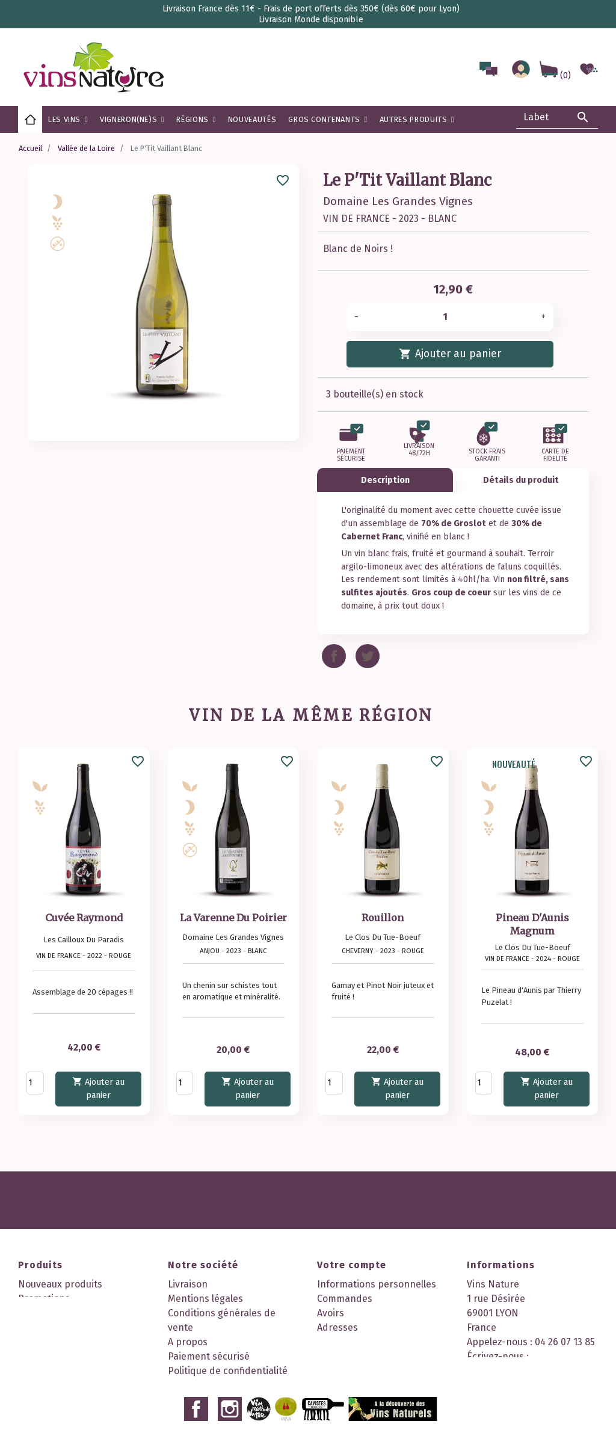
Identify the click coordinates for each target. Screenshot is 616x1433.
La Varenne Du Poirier (233, 918)
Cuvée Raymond (84, 918)
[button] (195, 119)
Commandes (344, 1298)
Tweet (368, 656)
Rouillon (383, 918)
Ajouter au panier (449, 353)
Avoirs (330, 1313)
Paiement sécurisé (209, 1356)
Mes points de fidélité (365, 1370)
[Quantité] (449, 316)
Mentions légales (205, 1298)
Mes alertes (343, 1356)
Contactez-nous (203, 1385)
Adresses (337, 1327)
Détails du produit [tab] (521, 480)
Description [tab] (385, 480)
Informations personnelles (376, 1284)
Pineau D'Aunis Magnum (532, 924)
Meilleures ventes (57, 1313)
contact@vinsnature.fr (517, 1370)
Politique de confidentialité (228, 1370)
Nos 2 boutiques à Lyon (219, 1399)
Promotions (44, 1298)
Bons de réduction (358, 1342)
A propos (188, 1342)
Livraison (188, 1284)
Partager (334, 656)
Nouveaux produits (60, 1284)
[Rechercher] (557, 117)
